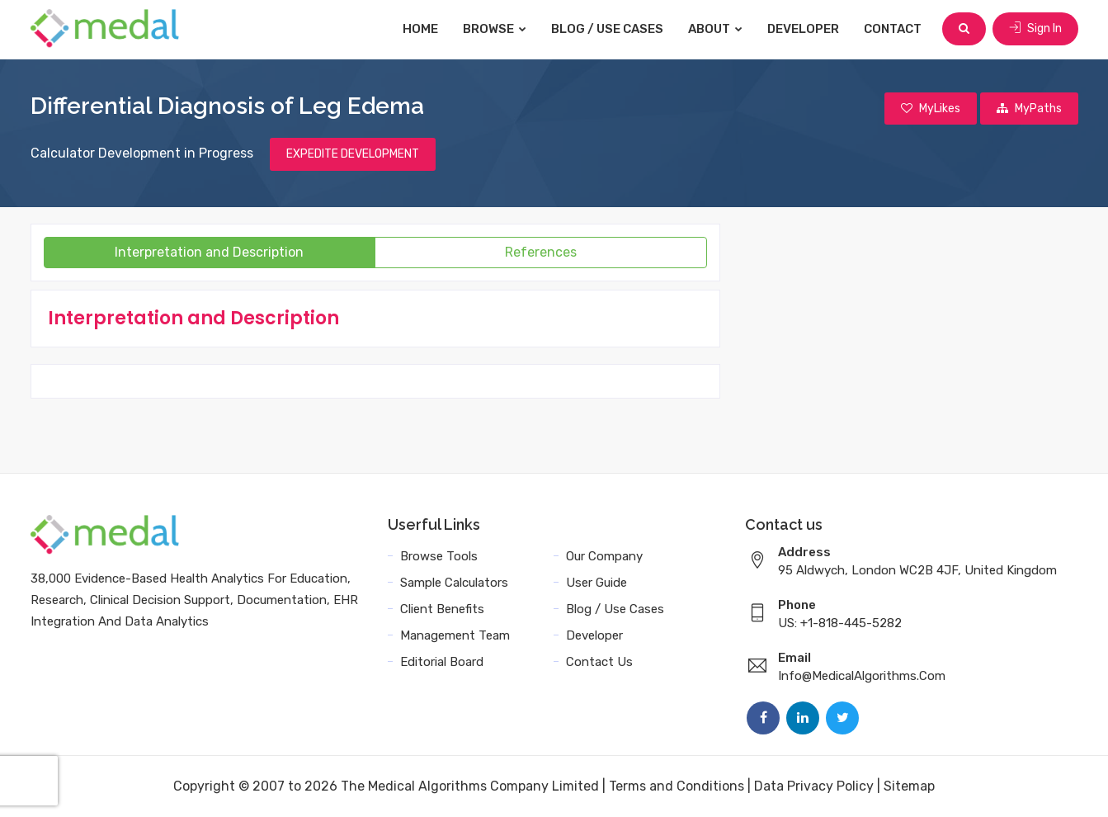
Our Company (604, 556)
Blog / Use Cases (607, 28)
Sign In (1035, 28)
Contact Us (599, 661)
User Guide (596, 582)
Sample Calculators (454, 582)
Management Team (455, 635)
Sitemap (909, 786)
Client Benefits (442, 609)
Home (420, 28)
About (715, 28)
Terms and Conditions (676, 786)
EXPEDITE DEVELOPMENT (352, 154)
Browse (494, 28)
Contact (893, 28)
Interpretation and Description (209, 252)
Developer (803, 28)
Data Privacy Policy (814, 786)
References (541, 252)
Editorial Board (441, 661)
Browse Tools (439, 556)
